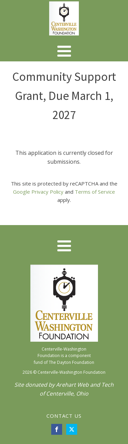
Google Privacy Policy (38, 191)
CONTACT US (64, 415)
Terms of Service (95, 191)
